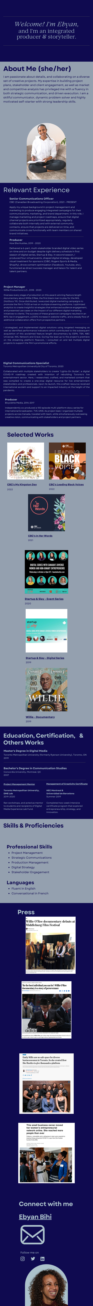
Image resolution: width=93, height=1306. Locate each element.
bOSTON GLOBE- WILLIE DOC (40, 1041)
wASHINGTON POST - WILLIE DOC (39, 976)
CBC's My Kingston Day (22, 484)
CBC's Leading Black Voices (66, 484)
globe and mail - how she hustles (42, 1187)
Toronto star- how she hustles (42, 1118)
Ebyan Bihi (35, 1217)
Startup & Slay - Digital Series (45, 658)
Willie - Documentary (40, 717)
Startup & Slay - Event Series (44, 599)
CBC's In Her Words (40, 536)
